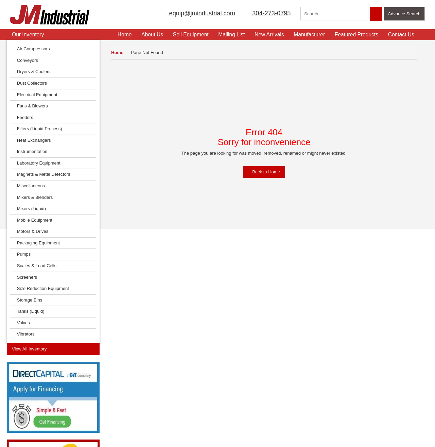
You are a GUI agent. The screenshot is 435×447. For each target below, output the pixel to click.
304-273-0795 (266, 13)
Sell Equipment (193, 34)
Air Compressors (32, 48)
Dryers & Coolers (32, 71)
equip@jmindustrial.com (194, 13)
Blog (54, 404)
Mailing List (234, 34)
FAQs (12, 414)
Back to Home (264, 171)
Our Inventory (27, 34)
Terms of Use (63, 375)
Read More (135, 305)
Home (117, 52)
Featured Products (359, 34)
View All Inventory (29, 80)
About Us (155, 34)
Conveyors (26, 60)
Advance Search (404, 13)
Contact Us (404, 34)
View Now (46, 327)
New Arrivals (272, 34)
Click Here (351, 297)
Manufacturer (312, 34)
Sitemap (58, 385)
